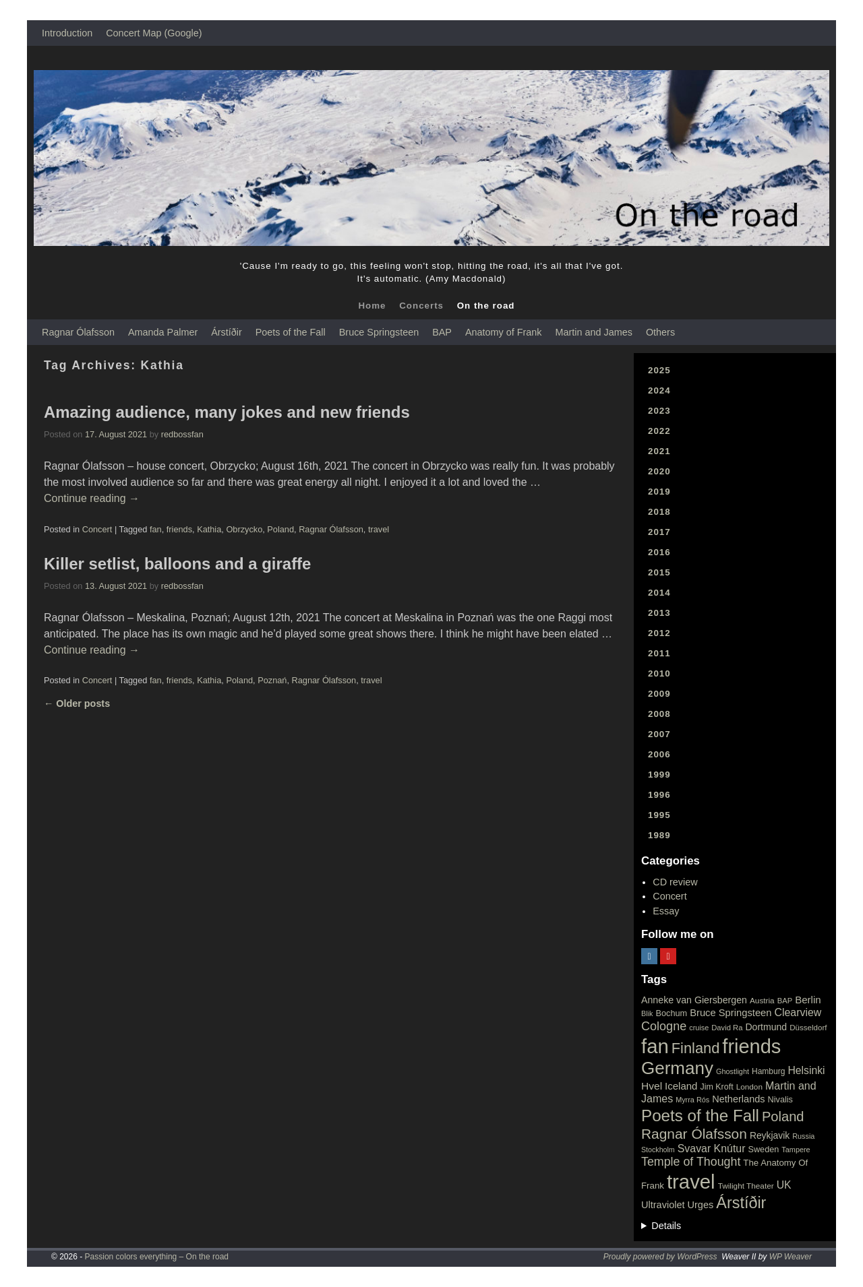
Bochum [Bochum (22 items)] (672, 1013)
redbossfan (182, 434)
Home (372, 306)
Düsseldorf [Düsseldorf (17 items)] (808, 1028)
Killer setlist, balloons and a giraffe (177, 564)
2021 (659, 451)
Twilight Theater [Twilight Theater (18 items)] (746, 1186)
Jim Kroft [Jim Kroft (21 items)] (716, 1087)
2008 (659, 714)
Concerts (421, 306)
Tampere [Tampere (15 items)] (795, 1149)
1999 (659, 775)
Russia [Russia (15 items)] (803, 1136)
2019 (659, 491)
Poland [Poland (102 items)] (783, 1116)
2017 (659, 532)
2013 (659, 613)
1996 (659, 795)
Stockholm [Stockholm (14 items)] (658, 1149)
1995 (659, 815)
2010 (659, 673)
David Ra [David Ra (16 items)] (726, 1028)
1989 (659, 835)
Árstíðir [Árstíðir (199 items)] (741, 1203)
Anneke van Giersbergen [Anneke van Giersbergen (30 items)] (694, 1000)
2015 (659, 572)
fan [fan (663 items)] (655, 1046)
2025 (659, 370)
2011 (659, 653)
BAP (442, 332)
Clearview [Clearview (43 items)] (798, 1012)
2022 (659, 431)
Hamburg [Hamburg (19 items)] (768, 1071)
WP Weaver (790, 1256)
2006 (659, 754)
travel (378, 529)
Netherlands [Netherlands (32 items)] (738, 1099)
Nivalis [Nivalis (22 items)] (780, 1099)
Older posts (77, 703)
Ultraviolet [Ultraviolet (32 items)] (663, 1204)
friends (179, 529)
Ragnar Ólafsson (78, 332)
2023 (659, 411)
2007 (659, 734)
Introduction (67, 33)
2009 (659, 694)
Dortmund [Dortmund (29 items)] (766, 1027)
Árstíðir (226, 332)
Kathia (209, 529)
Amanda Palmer (163, 332)
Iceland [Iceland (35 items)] (681, 1086)
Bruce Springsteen (379, 332)
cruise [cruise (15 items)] (699, 1028)
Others (660, 332)
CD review (675, 882)
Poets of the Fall (291, 332)
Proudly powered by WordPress (660, 1256)
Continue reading (92, 498)
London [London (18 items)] (749, 1087)
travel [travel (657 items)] (691, 1181)
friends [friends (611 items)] (751, 1046)
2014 (659, 593)
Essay (666, 911)
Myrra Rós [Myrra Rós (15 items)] (692, 1100)
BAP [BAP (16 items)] (784, 1001)
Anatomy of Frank (503, 332)
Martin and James (594, 332)
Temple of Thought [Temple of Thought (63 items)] (690, 1161)
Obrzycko (244, 529)
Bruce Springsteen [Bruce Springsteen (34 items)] (730, 1012)
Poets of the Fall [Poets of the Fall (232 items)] (700, 1115)
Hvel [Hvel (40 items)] (651, 1086)
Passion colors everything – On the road (157, 1256)
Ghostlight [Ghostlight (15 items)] (732, 1071)
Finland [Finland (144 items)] (696, 1048)
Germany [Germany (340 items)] (677, 1068)
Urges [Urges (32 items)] (701, 1204)
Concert (97, 529)
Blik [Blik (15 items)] (647, 1013)
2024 (659, 390)
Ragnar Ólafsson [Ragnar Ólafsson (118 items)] (694, 1133)
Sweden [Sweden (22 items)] (763, 1149)
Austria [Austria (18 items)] (762, 1000)
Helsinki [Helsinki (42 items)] (806, 1070)
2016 (659, 552)
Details (666, 1225)
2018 (659, 512)
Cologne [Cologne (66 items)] (663, 1026)
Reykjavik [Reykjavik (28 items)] (770, 1135)
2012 (659, 633)
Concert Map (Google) (154, 33)
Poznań (272, 680)
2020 (659, 471)
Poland (280, 529)
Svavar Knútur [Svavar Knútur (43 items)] (712, 1148)
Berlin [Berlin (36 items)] (808, 999)
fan (156, 529)
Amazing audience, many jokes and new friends (227, 412)
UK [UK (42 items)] (784, 1185)
